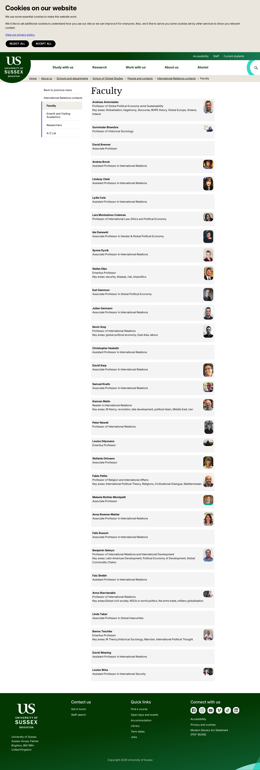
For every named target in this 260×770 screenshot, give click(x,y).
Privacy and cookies (203, 724)
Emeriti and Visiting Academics (58, 115)
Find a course (139, 709)
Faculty (51, 105)
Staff (216, 56)
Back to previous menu (58, 90)
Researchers (54, 125)
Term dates (138, 731)
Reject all (17, 43)
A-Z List (51, 133)
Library (135, 725)
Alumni (202, 67)
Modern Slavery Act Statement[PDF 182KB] (209, 732)
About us (172, 67)
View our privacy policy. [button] (20, 34)
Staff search (78, 714)
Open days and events (144, 714)
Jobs (134, 737)
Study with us (63, 67)
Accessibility (201, 56)
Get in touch (78, 709)
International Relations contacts (63, 97)
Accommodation (141, 720)
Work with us (136, 67)
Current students (234, 56)
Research (99, 67)
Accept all (44, 43)
